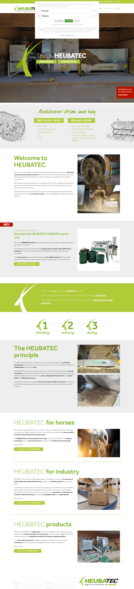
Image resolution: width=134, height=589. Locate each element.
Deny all (77, 21)
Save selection (59, 21)
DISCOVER (26, 264)
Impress (62, 35)
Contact (116, 8)
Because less (49, 120)
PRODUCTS (27, 551)
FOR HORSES (46, 61)
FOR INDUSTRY (69, 61)
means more (81, 120)
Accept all (69, 21)
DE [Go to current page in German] (119, 2)
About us (107, 8)
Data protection (69, 35)
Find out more (123, 95)
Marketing (45, 16)
